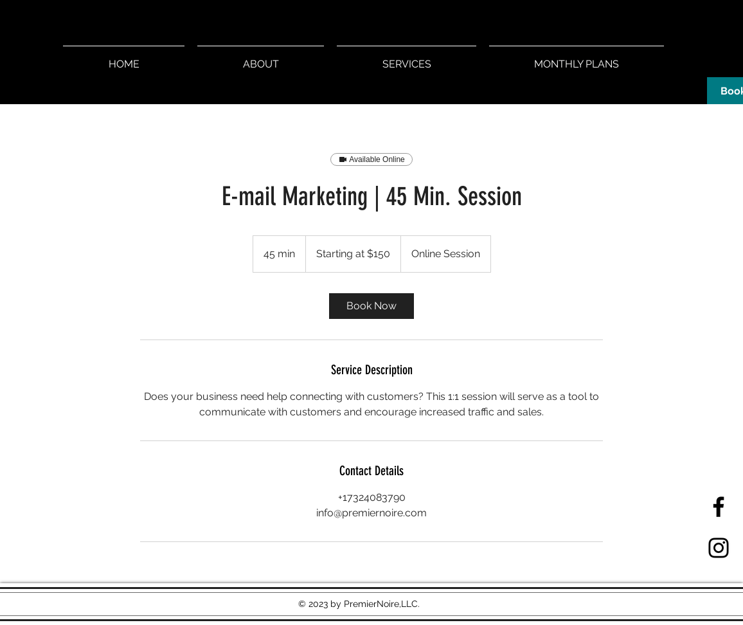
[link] (371, 306)
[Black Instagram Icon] (718, 547)
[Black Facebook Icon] (718, 506)
